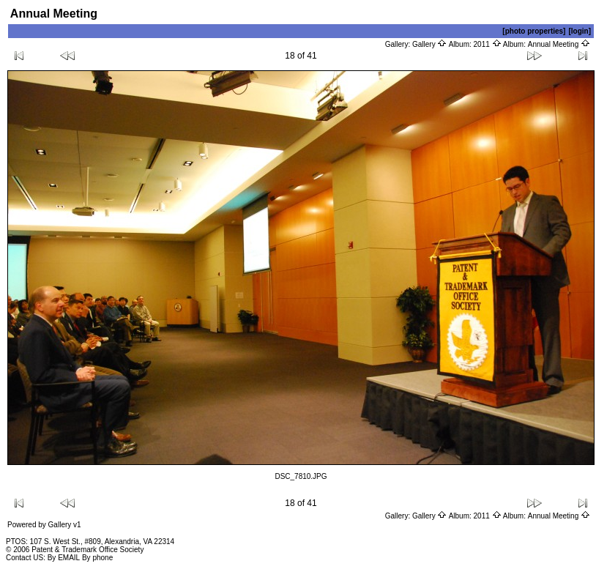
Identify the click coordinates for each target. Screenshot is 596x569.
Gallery (429, 44)
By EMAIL (64, 558)
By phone (97, 558)
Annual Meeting (559, 44)
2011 (488, 44)
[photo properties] (533, 31)
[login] (579, 31)
